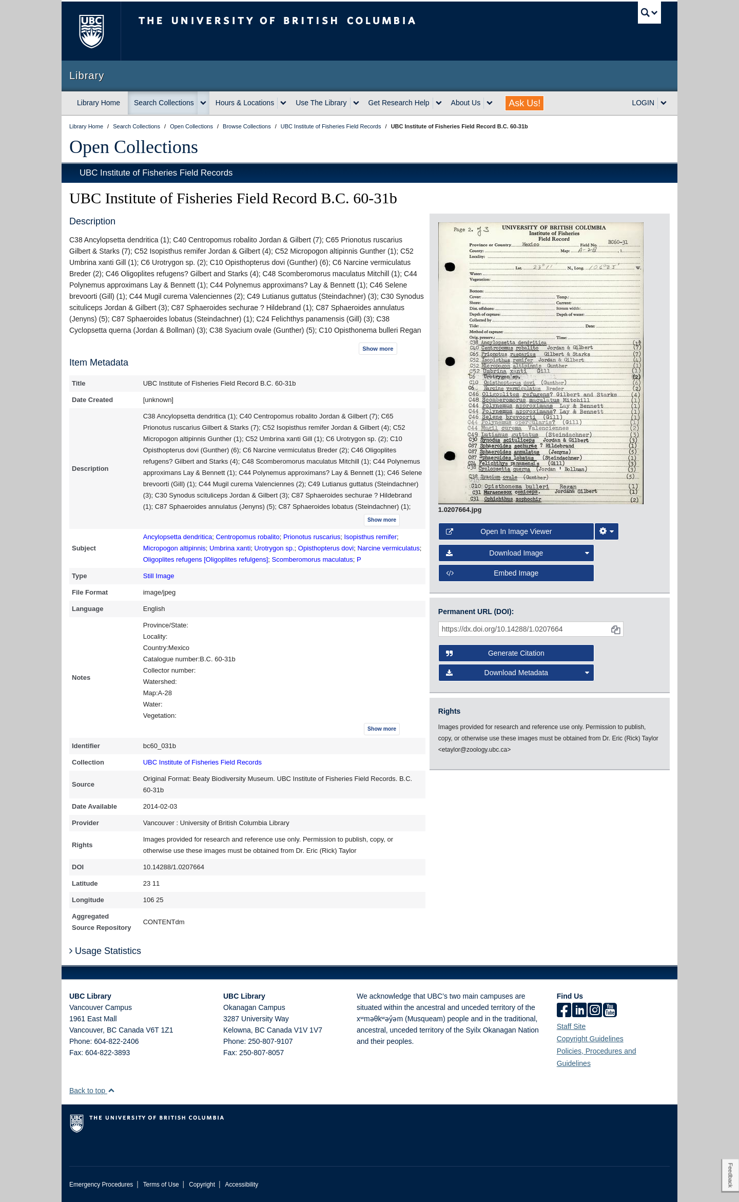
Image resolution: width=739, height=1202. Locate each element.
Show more (377, 349)
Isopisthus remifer (370, 537)
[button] (111, 1090)
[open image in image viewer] (541, 362)
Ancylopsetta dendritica (177, 537)
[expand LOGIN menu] (663, 103)
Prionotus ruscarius (311, 537)
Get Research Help (399, 103)
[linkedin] (579, 1011)
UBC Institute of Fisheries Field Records (156, 173)
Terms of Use (161, 1184)
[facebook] (564, 1011)
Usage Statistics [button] (105, 951)
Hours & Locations (245, 103)
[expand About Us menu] (489, 103)
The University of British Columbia (91, 31)
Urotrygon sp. (275, 548)
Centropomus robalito (247, 537)
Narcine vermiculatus (388, 548)
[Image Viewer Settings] (606, 531)
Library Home (98, 103)
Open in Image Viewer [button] (499, 531)
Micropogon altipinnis (174, 548)
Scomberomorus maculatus (312, 559)
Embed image (492, 573)
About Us (466, 103)
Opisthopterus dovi (326, 548)
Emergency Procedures (101, 1184)
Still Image (158, 576)
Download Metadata (518, 673)
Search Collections (164, 103)
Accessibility (241, 1184)
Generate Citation (495, 653)
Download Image (518, 553)
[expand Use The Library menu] (356, 103)
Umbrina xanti (229, 548)
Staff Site (571, 1026)
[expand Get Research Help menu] (439, 103)
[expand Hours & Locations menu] (283, 103)
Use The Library (321, 103)
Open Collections (133, 147)
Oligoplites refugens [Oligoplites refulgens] (205, 559)
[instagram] (595, 1011)
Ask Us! (524, 103)
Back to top (92, 1090)
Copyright (202, 1184)
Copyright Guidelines (590, 1039)
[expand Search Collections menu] (203, 103)
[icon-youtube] (610, 1011)
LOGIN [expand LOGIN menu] (643, 103)
